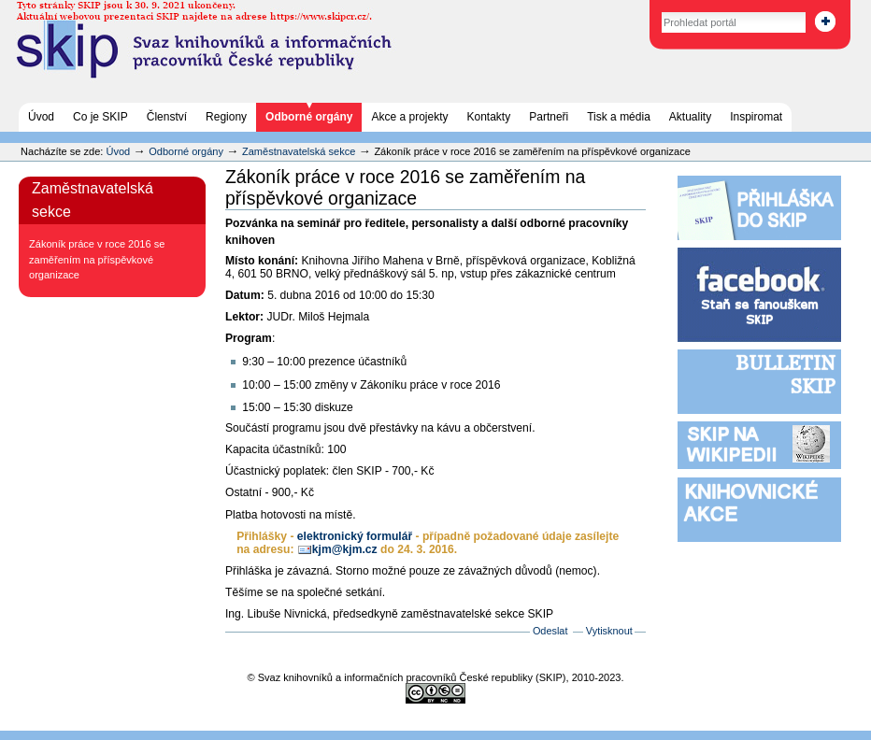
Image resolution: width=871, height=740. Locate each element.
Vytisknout (609, 630)
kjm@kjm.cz (345, 549)
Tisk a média (618, 116)
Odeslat (550, 630)
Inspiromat (756, 116)
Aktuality (690, 116)
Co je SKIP (100, 116)
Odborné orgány (308, 116)
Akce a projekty (409, 116)
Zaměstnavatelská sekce (298, 151)
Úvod (41, 116)
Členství (167, 116)
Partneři (548, 116)
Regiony (226, 116)
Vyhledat (641, 8)
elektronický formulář (354, 536)
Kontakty (489, 116)
